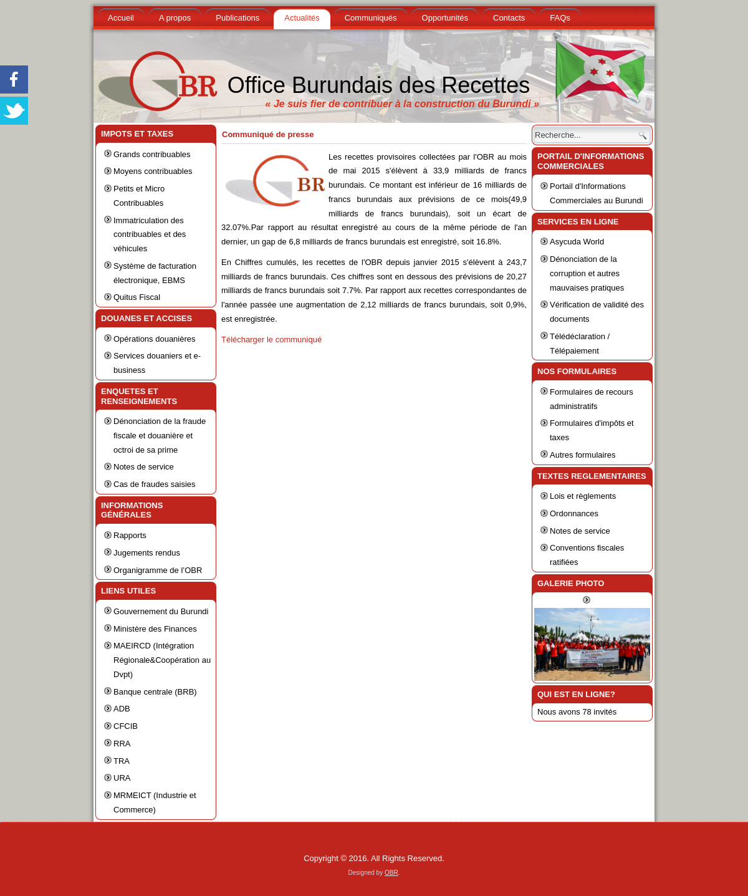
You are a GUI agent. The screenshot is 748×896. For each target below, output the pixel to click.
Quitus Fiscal (136, 297)
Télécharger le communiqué (271, 339)
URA (121, 778)
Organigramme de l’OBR (157, 570)
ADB (121, 708)
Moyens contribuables (152, 171)
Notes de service (143, 466)
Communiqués (371, 17)
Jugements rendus (146, 552)
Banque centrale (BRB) (155, 691)
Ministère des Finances (155, 628)
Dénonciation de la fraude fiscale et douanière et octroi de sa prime (159, 436)
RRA (121, 743)
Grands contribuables (152, 154)
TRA (121, 761)
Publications (237, 17)
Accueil (121, 17)
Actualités (301, 17)
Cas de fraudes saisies (154, 484)
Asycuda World (577, 241)
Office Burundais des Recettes (379, 85)
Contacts (509, 17)
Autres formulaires (582, 455)
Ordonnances (574, 513)
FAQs (560, 17)
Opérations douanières (154, 339)
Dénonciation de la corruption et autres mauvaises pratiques (587, 273)
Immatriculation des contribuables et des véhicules (149, 235)
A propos (175, 17)
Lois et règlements (583, 496)
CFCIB (125, 726)
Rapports (129, 535)
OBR (391, 872)
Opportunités (445, 17)
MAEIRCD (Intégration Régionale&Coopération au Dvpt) (162, 660)
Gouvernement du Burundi (160, 611)
